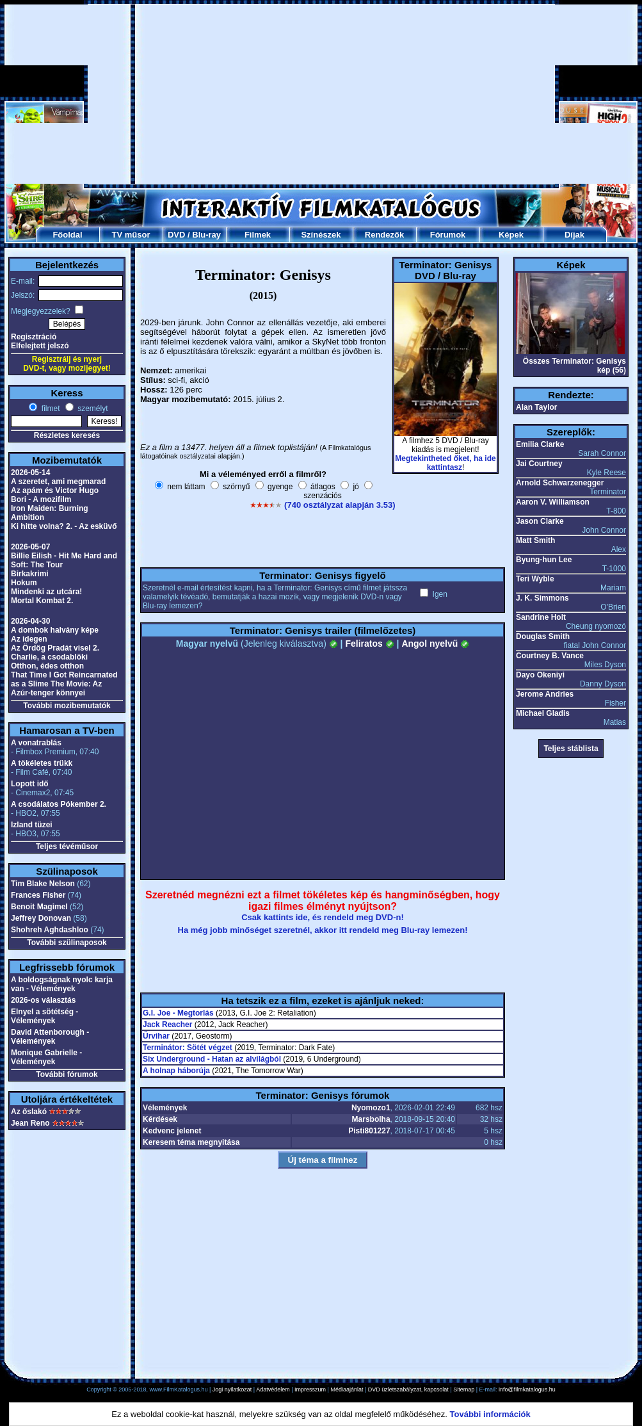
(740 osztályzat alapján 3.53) (339, 505)
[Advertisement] (321, 94)
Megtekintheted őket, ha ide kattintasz (445, 463)
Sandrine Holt (541, 617)
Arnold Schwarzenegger (560, 482)
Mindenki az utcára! (46, 591)
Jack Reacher (167, 1024)
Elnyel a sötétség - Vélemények (44, 1016)
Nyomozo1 (370, 1107)
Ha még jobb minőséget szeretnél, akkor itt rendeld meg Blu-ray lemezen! (323, 930)
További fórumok (66, 1074)
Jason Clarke (540, 521)
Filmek (258, 234)
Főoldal (67, 234)
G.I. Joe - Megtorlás (178, 1013)
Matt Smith (535, 540)
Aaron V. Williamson (553, 502)
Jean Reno (30, 1123)
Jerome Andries (545, 694)
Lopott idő (30, 783)
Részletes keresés (67, 435)
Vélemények (165, 1107)
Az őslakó (29, 1111)
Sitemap (463, 1389)
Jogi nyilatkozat (232, 1389)
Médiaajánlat (346, 1389)
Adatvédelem (273, 1389)
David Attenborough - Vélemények (50, 1037)
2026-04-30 (30, 621)
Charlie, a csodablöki (49, 656)
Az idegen (29, 639)
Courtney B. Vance (550, 655)
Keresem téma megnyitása (191, 1142)
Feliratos (369, 643)
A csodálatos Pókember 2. (58, 804)
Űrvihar (156, 1036)
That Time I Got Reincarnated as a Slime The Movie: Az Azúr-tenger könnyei (64, 683)
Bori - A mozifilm (41, 499)
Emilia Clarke (540, 444)
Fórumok (448, 234)
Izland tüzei (31, 824)
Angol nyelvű (435, 643)
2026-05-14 (30, 472)
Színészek (321, 234)
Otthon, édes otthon (47, 665)
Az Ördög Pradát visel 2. (55, 648)
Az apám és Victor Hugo (55, 490)
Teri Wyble (535, 578)
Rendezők (384, 234)
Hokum (24, 582)
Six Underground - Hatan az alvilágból (212, 1059)
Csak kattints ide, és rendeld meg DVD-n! (322, 917)
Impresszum (310, 1389)
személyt (92, 408)
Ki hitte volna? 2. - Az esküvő (64, 526)
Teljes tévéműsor (67, 846)
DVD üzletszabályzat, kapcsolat (408, 1389)
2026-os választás (43, 1000)
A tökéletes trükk (41, 763)
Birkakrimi (30, 573)
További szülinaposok (66, 942)
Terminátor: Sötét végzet (187, 1047)
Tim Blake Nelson (43, 883)
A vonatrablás (36, 742)
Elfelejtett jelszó (40, 345)
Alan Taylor (536, 407)
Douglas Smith (543, 636)
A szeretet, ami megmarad (58, 481)
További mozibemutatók (66, 705)
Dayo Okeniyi (540, 674)
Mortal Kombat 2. (42, 600)
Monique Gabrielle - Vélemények (46, 1057)
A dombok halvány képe (55, 630)
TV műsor (131, 234)
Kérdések (160, 1119)
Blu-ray (206, 234)
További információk (490, 1414)
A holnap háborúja (176, 1070)
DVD (176, 234)
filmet (49, 408)
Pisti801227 (369, 1130)
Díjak (574, 234)
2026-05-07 (30, 546)
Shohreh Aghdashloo (49, 929)
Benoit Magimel (39, 906)
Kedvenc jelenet (172, 1130)
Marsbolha (371, 1119)
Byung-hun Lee (544, 559)
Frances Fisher (38, 895)
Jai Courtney (539, 463)
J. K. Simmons (542, 598)
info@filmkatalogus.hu (527, 1389)
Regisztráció (33, 336)
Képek (511, 234)
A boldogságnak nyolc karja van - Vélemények (62, 984)
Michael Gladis (543, 713)
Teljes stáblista (570, 748)
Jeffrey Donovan (41, 918)
